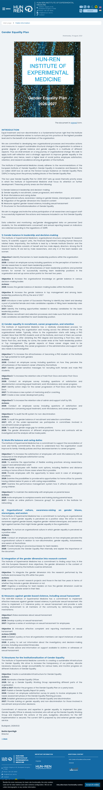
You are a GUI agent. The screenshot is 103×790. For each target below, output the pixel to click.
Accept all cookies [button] (92, 785)
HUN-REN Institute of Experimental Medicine (55, 4)
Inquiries (38, 761)
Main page (7, 23)
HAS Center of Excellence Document (80, 759)
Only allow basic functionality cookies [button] (70, 785)
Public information (22, 23)
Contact (41, 15)
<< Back (4, 739)
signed (74, 122)
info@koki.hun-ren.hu (46, 13)
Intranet (90, 11)
